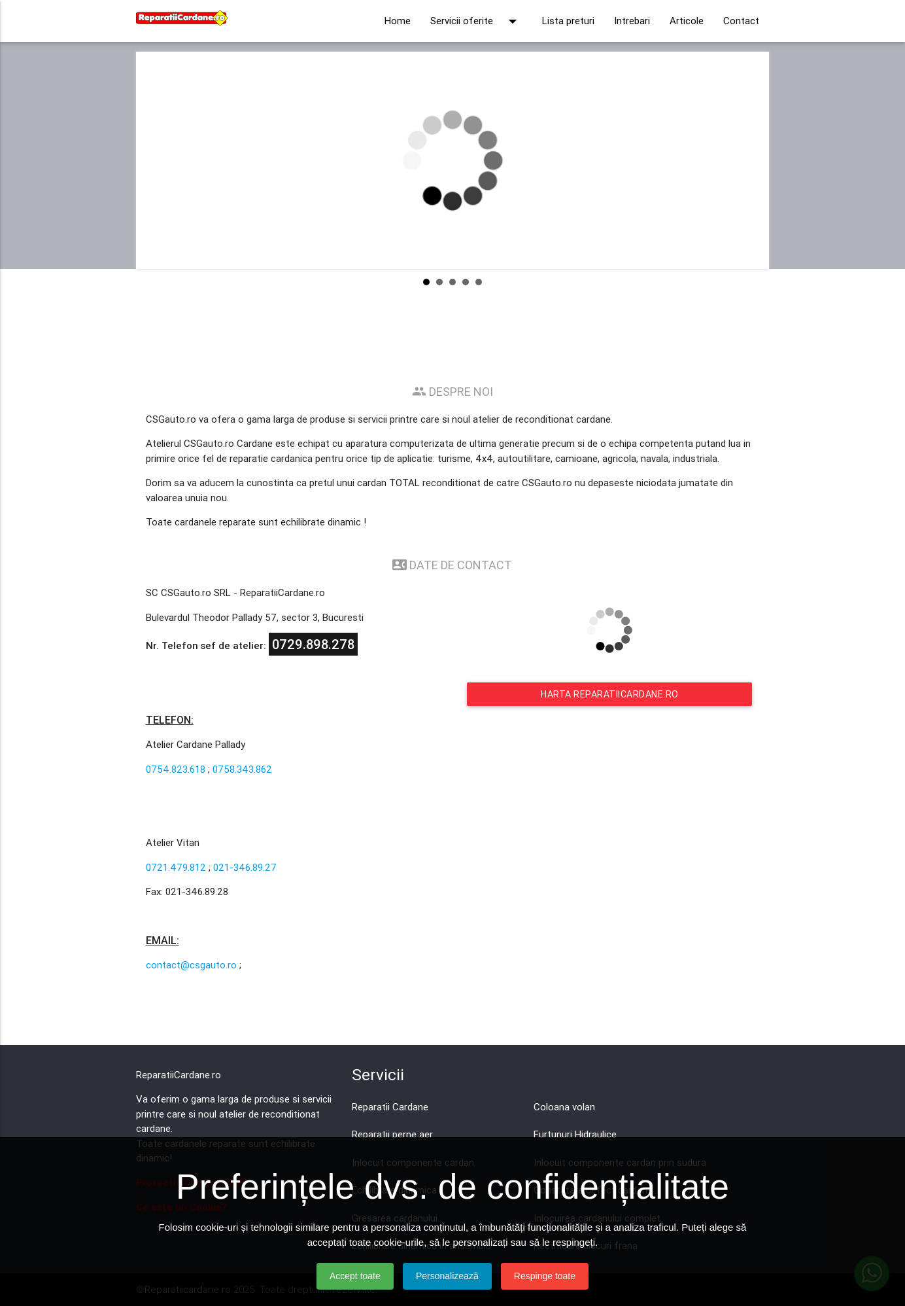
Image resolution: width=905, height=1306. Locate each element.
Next (748, 160)
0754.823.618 (175, 769)
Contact (741, 20)
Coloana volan (564, 1107)
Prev (156, 160)
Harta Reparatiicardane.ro (610, 694)
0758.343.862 (242, 769)
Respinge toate (544, 1276)
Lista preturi (568, 20)
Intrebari (632, 20)
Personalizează (447, 1276)
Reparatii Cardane (390, 1107)
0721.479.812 (176, 867)
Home (397, 20)
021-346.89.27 (245, 867)
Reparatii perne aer (392, 1134)
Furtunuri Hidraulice (575, 1134)
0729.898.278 (313, 644)
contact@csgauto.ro (191, 965)
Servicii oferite (476, 21)
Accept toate (355, 1276)
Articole (687, 20)
